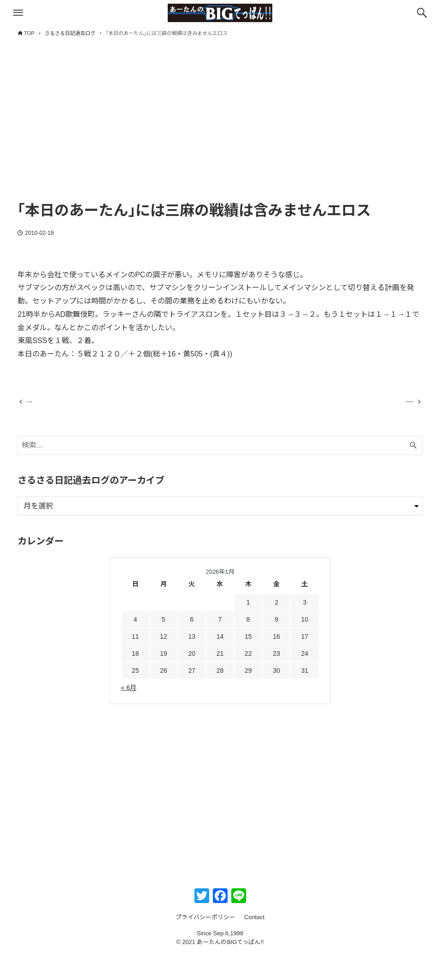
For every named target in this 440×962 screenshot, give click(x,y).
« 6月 (128, 695)
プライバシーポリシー (205, 924)
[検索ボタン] (422, 13)
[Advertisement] (220, 127)
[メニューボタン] (18, 13)
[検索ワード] (220, 453)
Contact (254, 924)
